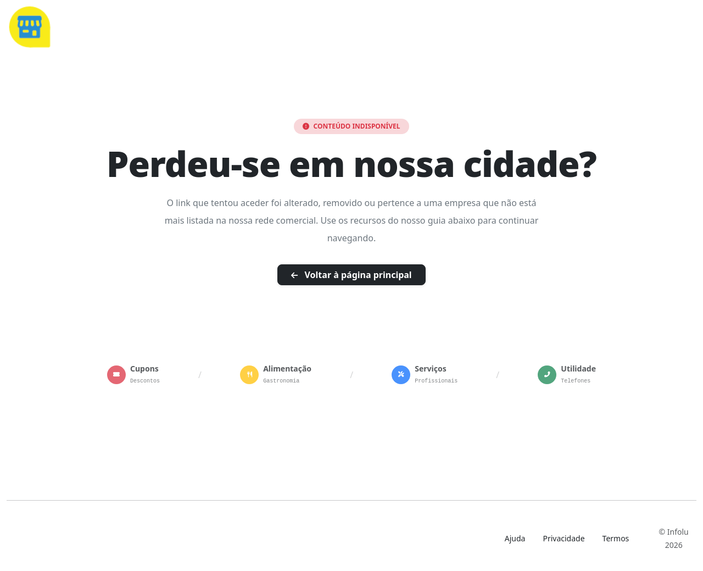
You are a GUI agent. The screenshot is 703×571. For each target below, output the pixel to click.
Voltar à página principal (351, 275)
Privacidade (563, 538)
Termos (615, 538)
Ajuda (515, 538)
